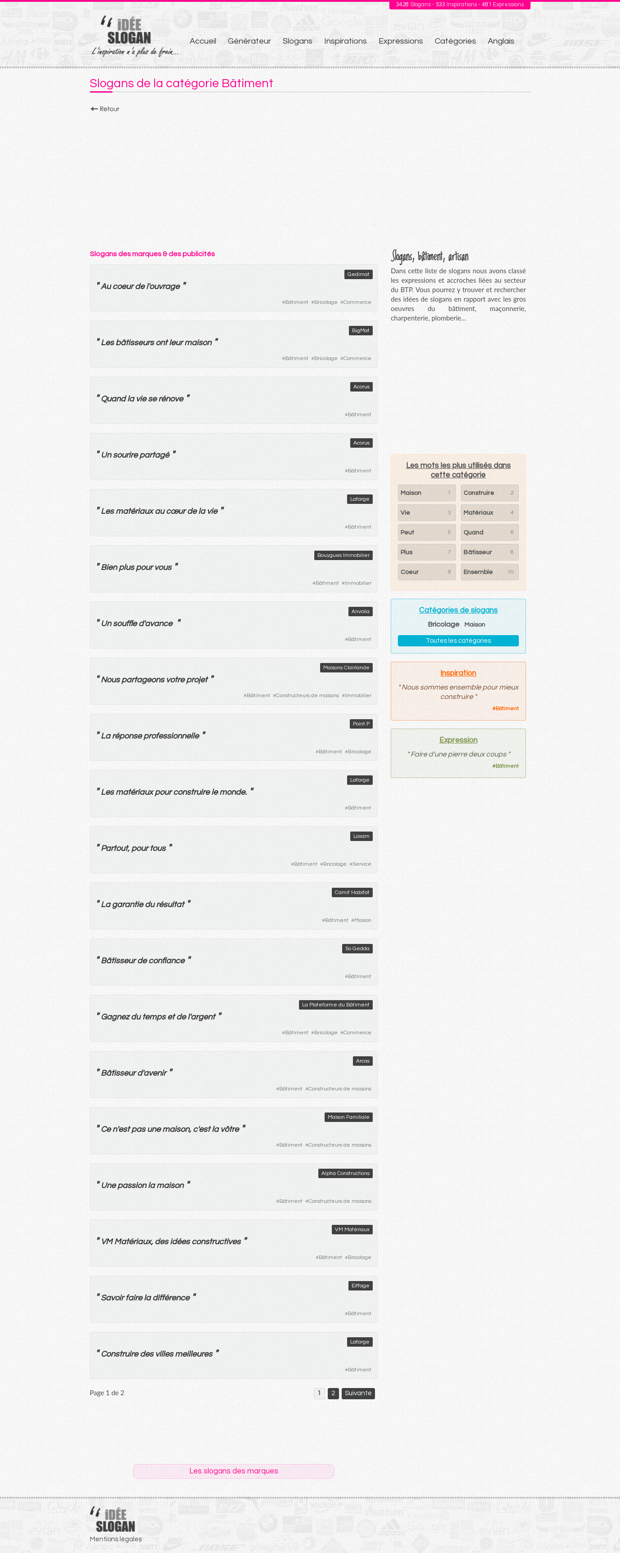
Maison (362, 920)
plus (126, 567)
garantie (127, 904)
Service (361, 864)
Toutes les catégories (458, 640)
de (139, 286)
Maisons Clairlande (346, 668)
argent (203, 1017)
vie (141, 399)
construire (191, 792)
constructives (216, 1241)
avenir (154, 1073)
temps (153, 1017)
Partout (114, 848)
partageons (142, 680)
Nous (110, 680)
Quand (113, 399)
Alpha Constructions (345, 1173)
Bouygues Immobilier (343, 555)
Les (107, 342)
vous (162, 567)
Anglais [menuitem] (501, 41)
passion (131, 1185)
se (152, 399)
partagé (154, 455)
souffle (125, 623)
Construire (119, 1354)
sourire (125, 455)
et (170, 1017)
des (161, 1241)
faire (133, 1298)
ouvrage (164, 286)
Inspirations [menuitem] (345, 41)
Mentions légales (116, 1539)
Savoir (112, 1298)
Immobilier (358, 583)
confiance (166, 961)
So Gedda (357, 949)
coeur (122, 286)
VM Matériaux (352, 1230)
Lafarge (360, 499)
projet (196, 680)
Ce (106, 1129)
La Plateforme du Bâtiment (336, 1005)
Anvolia (361, 611)
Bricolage (326, 302)
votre (175, 680)
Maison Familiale (349, 1117)
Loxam (361, 836)
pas (138, 1129)
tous (157, 848)
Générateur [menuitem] (249, 41)
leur (176, 342)
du (149, 904)
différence (170, 1298)
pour (144, 567)
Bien (109, 567)
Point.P (361, 724)
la (130, 399)
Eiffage (361, 1286)
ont (161, 342)
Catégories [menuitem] (455, 41)
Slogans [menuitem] (297, 41)
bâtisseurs (135, 342)
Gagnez (115, 1017)
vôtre (229, 1129)
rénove (170, 399)
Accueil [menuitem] (203, 41)
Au (106, 286)
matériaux (134, 511)
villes (164, 1354)
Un (106, 455)
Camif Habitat (352, 892)
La (105, 736)
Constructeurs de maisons (307, 696)
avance (158, 623)
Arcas (363, 1061)
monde (232, 792)
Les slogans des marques (233, 1471)
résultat (170, 904)
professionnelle (171, 736)
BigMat (361, 331)
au (159, 511)
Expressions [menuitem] (401, 41)
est (123, 1129)
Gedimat (359, 274)
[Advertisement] (310, 178)
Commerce (357, 302)
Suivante (358, 1393)
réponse (127, 736)
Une (108, 1185)
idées (180, 1241)
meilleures (193, 1354)
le (214, 792)
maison (197, 342)
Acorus (361, 387)
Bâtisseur (118, 961)
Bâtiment (296, 302)
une (154, 1129)
